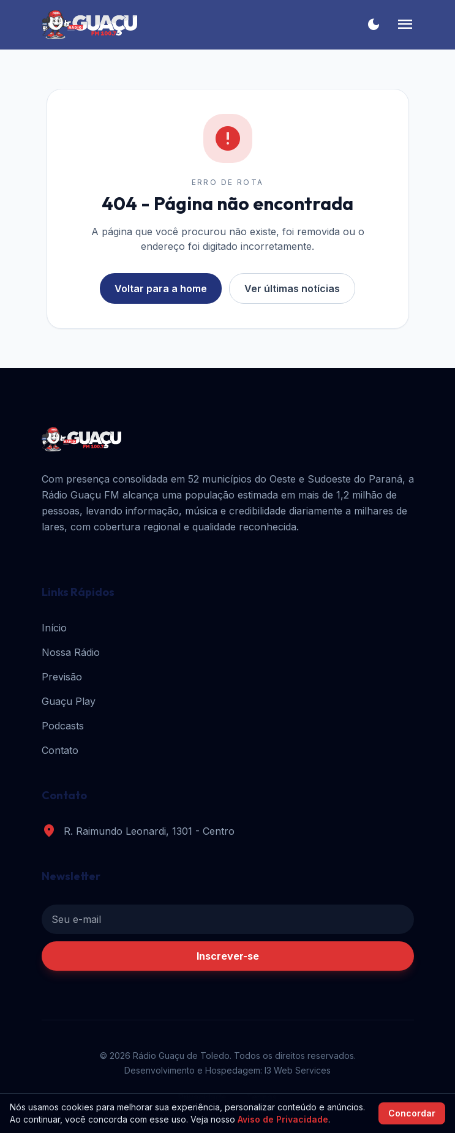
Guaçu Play (69, 701)
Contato (60, 750)
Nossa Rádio (71, 652)
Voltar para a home (161, 288)
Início (54, 628)
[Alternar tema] (373, 24)
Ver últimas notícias (292, 288)
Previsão (62, 677)
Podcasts (63, 726)
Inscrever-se (228, 956)
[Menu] (405, 24)
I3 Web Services (298, 1070)
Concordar (411, 1113)
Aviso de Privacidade (283, 1119)
